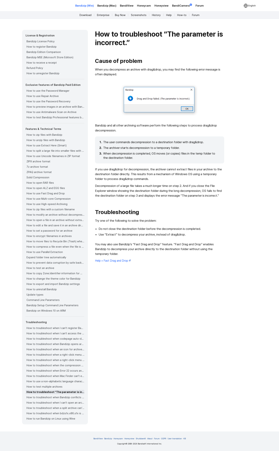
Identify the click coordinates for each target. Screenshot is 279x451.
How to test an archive (40, 268)
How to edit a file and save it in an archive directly (55, 225)
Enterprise (103, 15)
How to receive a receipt (42, 62)
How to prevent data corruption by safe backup (55, 262)
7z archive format (37, 166)
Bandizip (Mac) (106, 5)
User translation (175, 439)
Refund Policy (35, 68)
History (156, 15)
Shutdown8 (141, 439)
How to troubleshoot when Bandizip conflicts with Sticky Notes (55, 397)
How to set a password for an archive (49, 230)
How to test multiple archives (44, 386)
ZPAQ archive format (39, 172)
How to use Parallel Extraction (45, 252)
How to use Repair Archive (43, 96)
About (149, 439)
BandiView (126, 5)
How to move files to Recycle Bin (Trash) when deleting (55, 241)
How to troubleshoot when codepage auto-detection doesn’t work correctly (55, 338)
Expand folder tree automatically (46, 257)
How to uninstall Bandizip (42, 289)
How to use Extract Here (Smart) (47, 145)
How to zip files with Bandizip (44, 134)
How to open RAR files (40, 182)
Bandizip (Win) (84, 5)
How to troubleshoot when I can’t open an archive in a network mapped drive (55, 402)
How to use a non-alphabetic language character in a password (55, 381)
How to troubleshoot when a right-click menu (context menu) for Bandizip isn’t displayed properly (55, 360)
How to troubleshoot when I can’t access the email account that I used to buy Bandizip (55, 333)
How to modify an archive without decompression (55, 214)
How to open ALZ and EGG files (46, 188)
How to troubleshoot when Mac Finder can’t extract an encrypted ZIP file (55, 376)
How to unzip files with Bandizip (46, 140)
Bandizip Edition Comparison (44, 52)
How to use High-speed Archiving (47, 204)
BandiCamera (182, 5)
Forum (200, 5)
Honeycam (144, 5)
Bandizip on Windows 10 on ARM (46, 310)
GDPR (163, 439)
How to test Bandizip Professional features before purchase (55, 117)
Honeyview (161, 5)
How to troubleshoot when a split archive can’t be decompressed (55, 408)
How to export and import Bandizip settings (53, 284)
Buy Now (120, 15)
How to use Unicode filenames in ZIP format (53, 156)
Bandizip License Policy (41, 41)
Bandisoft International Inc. (150, 444)
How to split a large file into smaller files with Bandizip (55, 150)
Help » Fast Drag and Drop (113, 260)
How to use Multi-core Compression (49, 198)
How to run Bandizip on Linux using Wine (51, 418)
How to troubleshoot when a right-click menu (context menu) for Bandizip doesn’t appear (55, 354)
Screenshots (138, 15)
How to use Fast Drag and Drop (46, 193)
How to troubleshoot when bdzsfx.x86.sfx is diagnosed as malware (55, 413)
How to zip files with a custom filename (51, 209)
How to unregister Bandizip (43, 73)
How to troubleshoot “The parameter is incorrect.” (55, 392)
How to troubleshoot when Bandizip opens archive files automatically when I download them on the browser (55, 344)
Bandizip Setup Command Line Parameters (52, 305)
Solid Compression (38, 177)
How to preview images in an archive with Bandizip (55, 106)
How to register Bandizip (42, 46)
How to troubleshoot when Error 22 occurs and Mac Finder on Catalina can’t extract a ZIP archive (55, 370)
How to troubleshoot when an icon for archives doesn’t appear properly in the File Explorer (55, 349)
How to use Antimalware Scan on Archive (52, 112)
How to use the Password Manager (48, 90)
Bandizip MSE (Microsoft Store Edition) (50, 57)
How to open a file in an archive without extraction (55, 220)
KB (184, 439)
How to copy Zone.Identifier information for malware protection (55, 273)
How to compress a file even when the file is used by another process (55, 246)
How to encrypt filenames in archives (49, 236)
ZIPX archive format (38, 161)
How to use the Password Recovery (48, 101)
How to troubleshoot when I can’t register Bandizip (55, 328)
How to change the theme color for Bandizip (53, 278)
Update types (35, 294)
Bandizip (108, 439)
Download (85, 15)
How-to (181, 15)
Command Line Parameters (43, 300)
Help (169, 15)
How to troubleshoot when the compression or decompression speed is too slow (55, 365)
